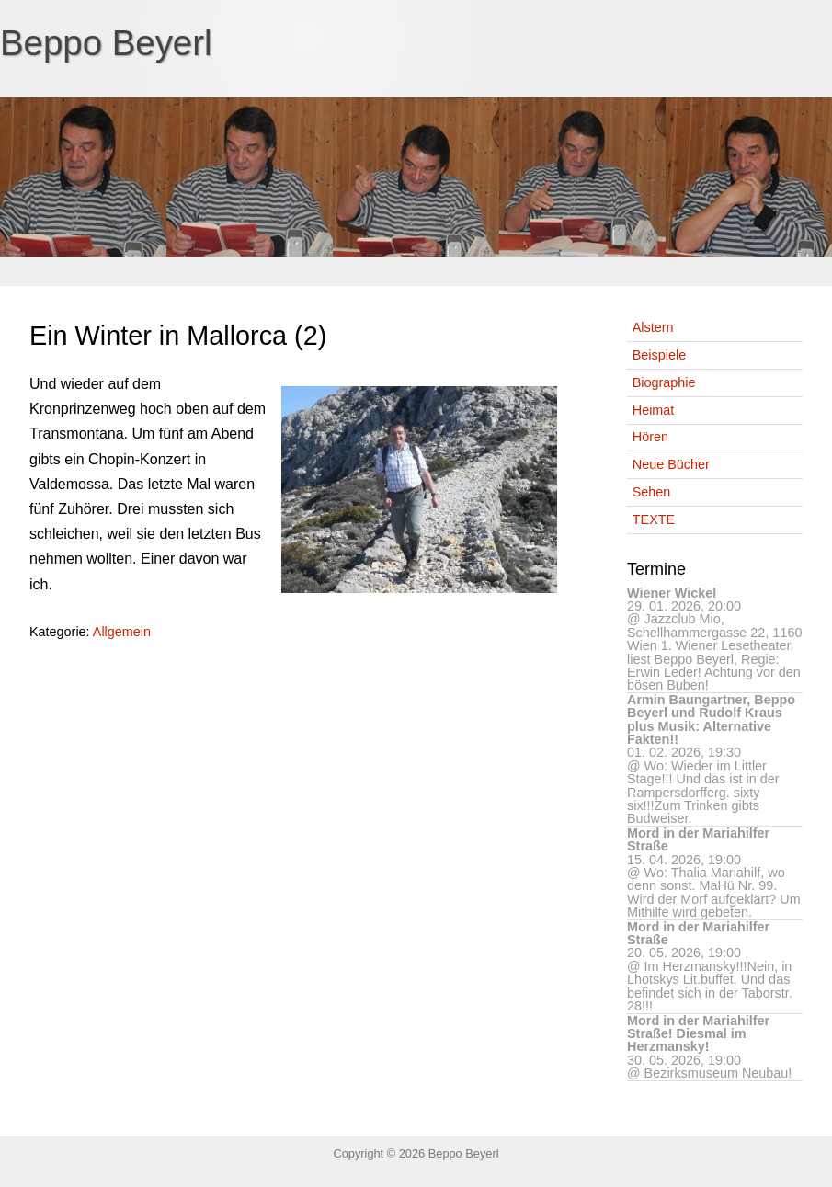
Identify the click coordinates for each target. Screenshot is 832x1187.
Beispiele (659, 355)
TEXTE (654, 519)
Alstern (653, 327)
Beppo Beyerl (106, 43)
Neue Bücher (671, 464)
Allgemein (122, 631)
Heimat (654, 410)
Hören (650, 436)
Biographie (664, 382)
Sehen (652, 492)
